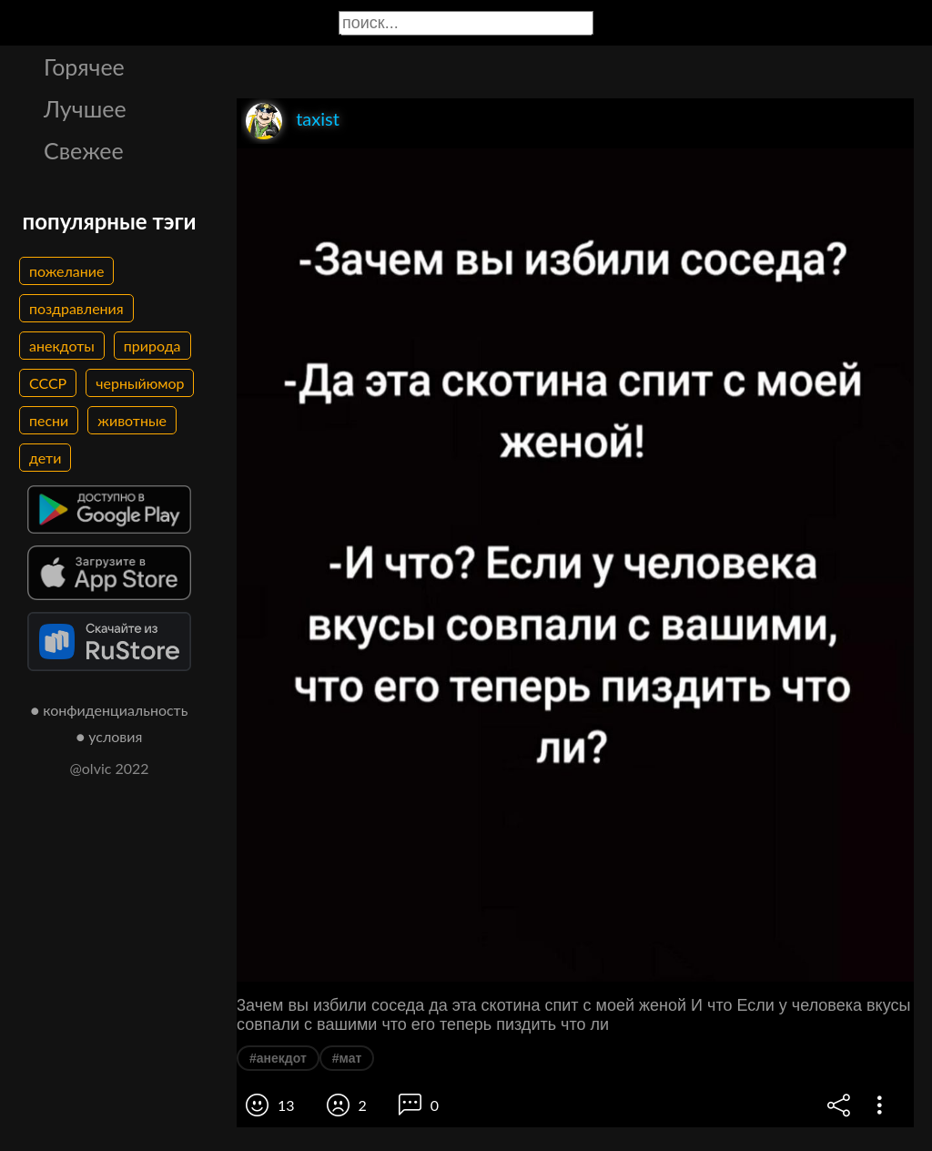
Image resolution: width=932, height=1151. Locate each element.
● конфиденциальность (109, 709)
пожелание (66, 271)
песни (48, 420)
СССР (47, 383)
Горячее (84, 66)
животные (132, 420)
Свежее (84, 150)
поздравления (76, 308)
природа (152, 345)
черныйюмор (140, 383)
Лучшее (85, 108)
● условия (109, 736)
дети (45, 457)
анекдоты (62, 345)
